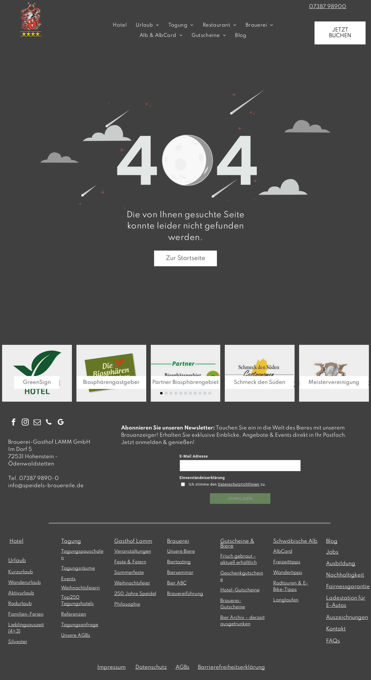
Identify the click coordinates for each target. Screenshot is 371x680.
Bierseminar (180, 572)
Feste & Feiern (130, 562)
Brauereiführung (185, 593)
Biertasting (179, 562)
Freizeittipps (286, 562)
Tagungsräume (78, 568)
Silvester (17, 642)
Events (68, 579)
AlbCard (282, 551)
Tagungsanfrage (79, 625)
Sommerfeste (129, 572)
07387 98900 (327, 6)
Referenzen (73, 614)
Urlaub (17, 560)
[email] (37, 423)
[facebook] (13, 423)
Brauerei (178, 541)
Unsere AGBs (75, 635)
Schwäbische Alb (295, 541)
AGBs (182, 667)
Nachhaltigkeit (345, 575)
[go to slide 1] (161, 393)
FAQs (333, 641)
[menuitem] (119, 25)
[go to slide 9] (200, 393)
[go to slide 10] (205, 393)
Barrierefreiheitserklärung (231, 667)
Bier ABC (176, 583)
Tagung (71, 541)
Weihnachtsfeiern (80, 588)
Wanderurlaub (24, 582)
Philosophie (127, 604)
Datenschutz (151, 667)
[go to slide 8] (195, 393)
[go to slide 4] (176, 393)
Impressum (111, 667)
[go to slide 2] (166, 393)
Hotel (16, 541)
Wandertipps (287, 572)
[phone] (49, 423)
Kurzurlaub (20, 572)
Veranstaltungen (132, 551)
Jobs (332, 552)
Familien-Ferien (26, 614)
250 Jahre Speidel (135, 593)
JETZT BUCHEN (340, 32)
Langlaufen (285, 600)
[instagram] (25, 423)
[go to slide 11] (209, 393)
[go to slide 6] (185, 393)
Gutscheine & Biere (237, 544)
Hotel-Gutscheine (240, 590)
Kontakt (336, 629)
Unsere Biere (181, 551)
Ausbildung (340, 563)
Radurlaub (20, 603)
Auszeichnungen (347, 617)
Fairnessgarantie (348, 586)
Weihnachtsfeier (132, 583)
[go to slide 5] (180, 393)
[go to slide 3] (171, 393)
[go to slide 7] (190, 393)
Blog (331, 541)
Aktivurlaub (21, 593)
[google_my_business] (60, 423)
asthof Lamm (135, 541)
